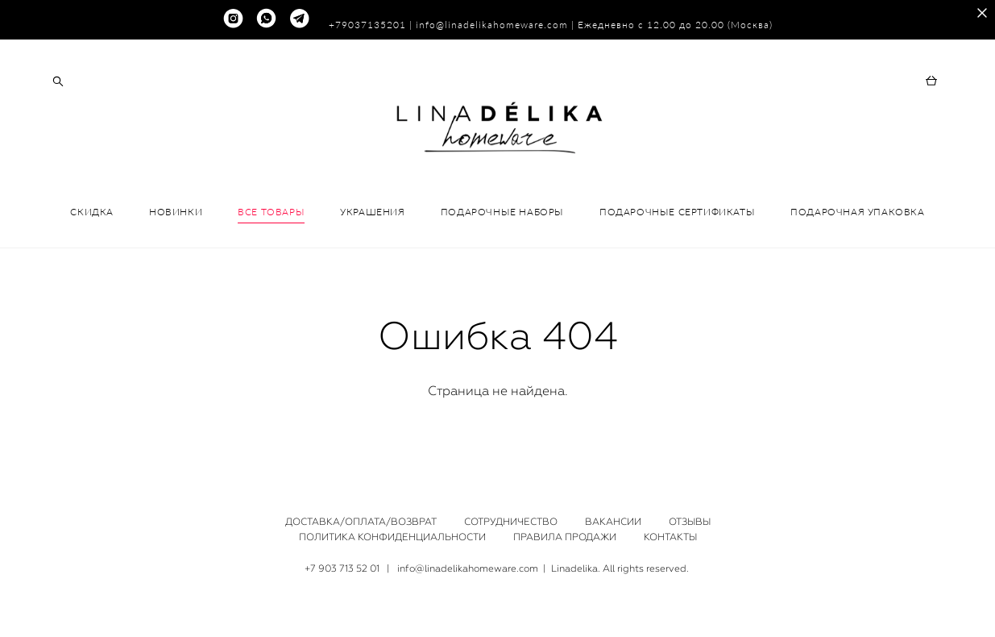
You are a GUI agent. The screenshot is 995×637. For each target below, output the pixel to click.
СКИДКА (92, 233)
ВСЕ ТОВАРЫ (271, 233)
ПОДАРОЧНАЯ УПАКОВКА (857, 233)
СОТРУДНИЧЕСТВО (511, 508)
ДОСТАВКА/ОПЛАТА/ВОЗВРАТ (361, 508)
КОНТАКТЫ (670, 524)
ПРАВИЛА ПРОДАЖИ (564, 524)
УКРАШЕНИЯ (372, 233)
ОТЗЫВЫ (690, 508)
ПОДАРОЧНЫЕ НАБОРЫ (502, 233)
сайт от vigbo (497, 600)
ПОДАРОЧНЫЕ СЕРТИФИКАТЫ (677, 233)
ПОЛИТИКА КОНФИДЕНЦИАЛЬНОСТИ (392, 524)
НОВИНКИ (175, 233)
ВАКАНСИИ (613, 508)
